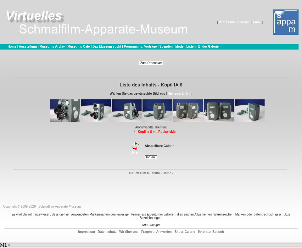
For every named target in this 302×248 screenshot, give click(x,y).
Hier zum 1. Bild (179, 93)
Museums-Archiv (52, 46)
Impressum (227, 22)
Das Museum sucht (106, 46)
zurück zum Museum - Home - (151, 173)
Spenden (166, 46)
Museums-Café (79, 46)
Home (12, 46)
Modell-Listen (185, 46)
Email (257, 22)
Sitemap (244, 22)
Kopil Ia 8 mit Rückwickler (157, 131)
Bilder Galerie (208, 46)
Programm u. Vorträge (140, 46)
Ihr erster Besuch (211, 231)
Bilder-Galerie (185, 231)
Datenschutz (107, 231)
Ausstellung (28, 46)
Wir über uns (128, 231)
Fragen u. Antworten (156, 231)
